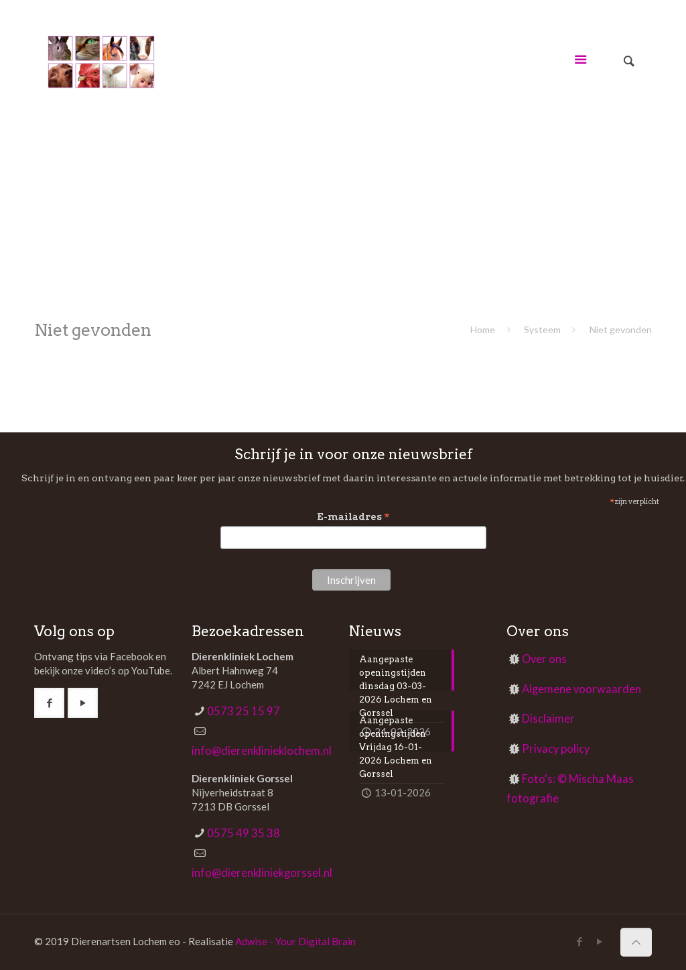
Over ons (544, 659)
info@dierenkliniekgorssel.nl (262, 873)
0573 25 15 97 (243, 711)
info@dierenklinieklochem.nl (262, 750)
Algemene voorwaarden (581, 689)
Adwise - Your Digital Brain (295, 941)
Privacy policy (556, 748)
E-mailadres (353, 517)
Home (482, 329)
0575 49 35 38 (243, 833)
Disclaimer (548, 718)
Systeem (542, 329)
